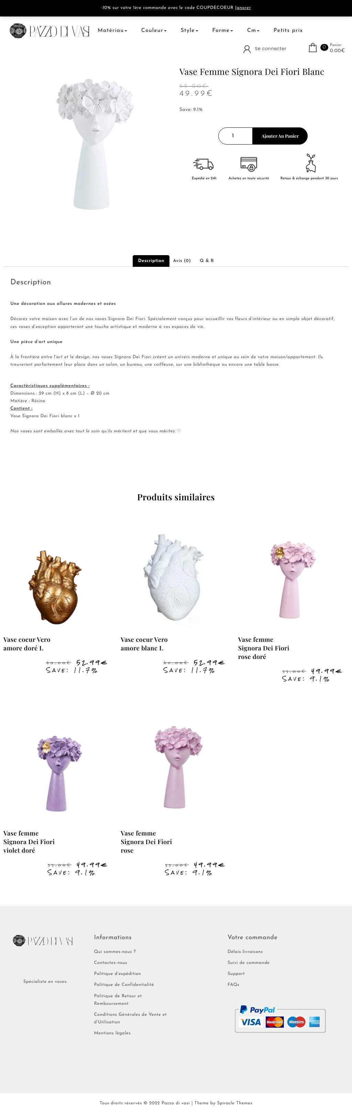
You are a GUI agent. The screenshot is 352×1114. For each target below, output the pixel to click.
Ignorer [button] (243, 8)
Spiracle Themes (234, 1103)
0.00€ (337, 51)
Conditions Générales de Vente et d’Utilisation (130, 1019)
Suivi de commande (249, 963)
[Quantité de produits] (235, 136)
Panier (336, 45)
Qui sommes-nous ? (115, 952)
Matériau (112, 30)
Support (236, 974)
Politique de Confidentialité (124, 985)
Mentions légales (112, 1033)
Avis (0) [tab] (182, 261)
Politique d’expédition (117, 974)
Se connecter (270, 48)
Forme (222, 30)
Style (189, 30)
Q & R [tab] (207, 261)
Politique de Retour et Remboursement (118, 1000)
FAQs (233, 985)
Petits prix (288, 30)
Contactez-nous (111, 963)
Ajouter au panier (280, 136)
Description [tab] (151, 261)
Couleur (154, 30)
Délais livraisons (245, 952)
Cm (253, 30)
